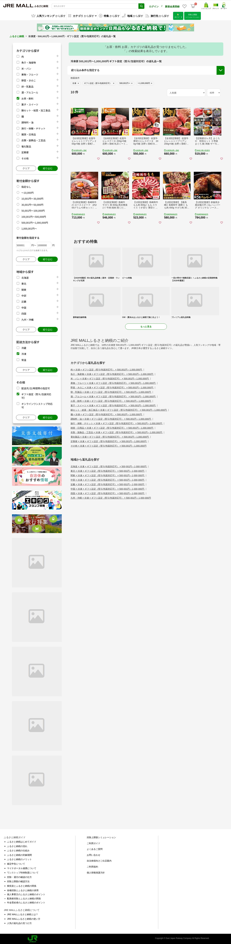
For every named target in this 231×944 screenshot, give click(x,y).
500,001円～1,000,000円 (34, 222)
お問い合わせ (93, 854)
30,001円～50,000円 (32, 204)
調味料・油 (27, 122)
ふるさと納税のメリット (19, 859)
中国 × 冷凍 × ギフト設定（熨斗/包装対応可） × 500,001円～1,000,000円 (108, 488)
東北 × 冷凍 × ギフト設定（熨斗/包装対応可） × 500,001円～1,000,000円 (108, 470)
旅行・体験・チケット (33, 128)
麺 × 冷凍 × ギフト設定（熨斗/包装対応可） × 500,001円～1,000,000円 (107, 414)
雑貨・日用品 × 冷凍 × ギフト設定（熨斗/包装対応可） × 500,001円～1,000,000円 (112, 427)
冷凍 (23, 353)
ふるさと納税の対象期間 (19, 854)
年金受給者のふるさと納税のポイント (26, 902)
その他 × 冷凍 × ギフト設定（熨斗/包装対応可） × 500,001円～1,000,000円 (108, 445)
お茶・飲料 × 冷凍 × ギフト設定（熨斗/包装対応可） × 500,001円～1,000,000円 (111, 400)
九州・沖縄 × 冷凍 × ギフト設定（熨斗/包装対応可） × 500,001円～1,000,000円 (111, 497)
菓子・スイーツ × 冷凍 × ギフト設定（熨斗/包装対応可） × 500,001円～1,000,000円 (113, 405)
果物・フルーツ (29, 74)
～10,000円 (27, 192)
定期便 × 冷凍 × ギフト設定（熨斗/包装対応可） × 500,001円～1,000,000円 (109, 441)
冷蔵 (23, 347)
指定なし (26, 186)
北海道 (25, 277)
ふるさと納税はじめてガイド (21, 841)
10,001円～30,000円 (32, 198)
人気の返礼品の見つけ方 (19, 922)
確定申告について (16, 863)
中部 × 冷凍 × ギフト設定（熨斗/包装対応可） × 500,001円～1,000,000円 (108, 479)
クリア (26, 168)
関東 (23, 289)
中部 (23, 295)
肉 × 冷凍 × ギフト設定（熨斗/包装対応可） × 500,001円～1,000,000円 (107, 369)
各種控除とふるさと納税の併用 (22, 889)
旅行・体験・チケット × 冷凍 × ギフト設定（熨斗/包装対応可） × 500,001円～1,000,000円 (117, 423)
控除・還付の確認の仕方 (19, 876)
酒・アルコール (29, 92)
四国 (23, 313)
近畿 (23, 301)
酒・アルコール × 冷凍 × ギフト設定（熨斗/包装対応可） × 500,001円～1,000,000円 (113, 396)
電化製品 (26, 146)
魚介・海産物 (28, 62)
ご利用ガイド (93, 843)
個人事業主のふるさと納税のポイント (26, 894)
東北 (23, 283)
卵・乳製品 (27, 86)
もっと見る (146, 326)
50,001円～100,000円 (33, 210)
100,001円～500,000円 (33, 216)
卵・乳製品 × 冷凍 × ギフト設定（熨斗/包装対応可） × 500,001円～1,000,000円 (111, 391)
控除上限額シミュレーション (101, 837)
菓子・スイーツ (29, 104)
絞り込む (47, 168)
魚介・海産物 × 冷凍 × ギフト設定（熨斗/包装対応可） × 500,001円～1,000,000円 (112, 373)
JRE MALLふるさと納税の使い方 (23, 918)
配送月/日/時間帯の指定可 (35, 387)
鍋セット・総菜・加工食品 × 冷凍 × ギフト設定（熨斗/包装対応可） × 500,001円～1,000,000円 (119, 409)
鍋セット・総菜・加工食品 (35, 110)
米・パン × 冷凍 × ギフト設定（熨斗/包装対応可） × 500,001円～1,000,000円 (110, 378)
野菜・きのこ (28, 80)
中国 (23, 307)
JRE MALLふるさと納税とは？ (22, 914)
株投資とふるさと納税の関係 (21, 885)
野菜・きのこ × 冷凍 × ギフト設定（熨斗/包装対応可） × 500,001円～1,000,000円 (112, 387)
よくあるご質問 (95, 848)
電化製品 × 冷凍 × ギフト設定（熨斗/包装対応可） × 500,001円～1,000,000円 (110, 436)
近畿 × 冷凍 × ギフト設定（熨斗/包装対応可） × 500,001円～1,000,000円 (108, 484)
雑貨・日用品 (28, 134)
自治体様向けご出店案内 (99, 860)
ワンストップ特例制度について (22, 872)
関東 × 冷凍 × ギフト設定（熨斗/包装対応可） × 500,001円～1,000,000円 (108, 475)
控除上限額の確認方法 (18, 881)
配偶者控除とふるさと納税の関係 (24, 898)
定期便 (25, 152)
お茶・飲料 (27, 98)
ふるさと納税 (17, 35)
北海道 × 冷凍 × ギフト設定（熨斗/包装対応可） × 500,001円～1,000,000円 (109, 466)
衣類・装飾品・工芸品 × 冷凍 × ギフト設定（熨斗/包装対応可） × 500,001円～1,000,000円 (117, 432)
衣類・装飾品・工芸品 (33, 140)
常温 (23, 359)
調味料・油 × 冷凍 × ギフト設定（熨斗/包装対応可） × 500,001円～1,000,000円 (111, 418)
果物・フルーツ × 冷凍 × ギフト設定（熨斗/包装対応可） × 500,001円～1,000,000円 (113, 382)
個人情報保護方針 (96, 872)
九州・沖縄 (27, 319)
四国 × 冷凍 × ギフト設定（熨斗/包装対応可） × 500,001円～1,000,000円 (108, 493)
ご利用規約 (92, 866)
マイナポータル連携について (21, 868)
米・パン (26, 68)
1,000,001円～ (29, 228)
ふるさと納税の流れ (17, 845)
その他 (25, 157)
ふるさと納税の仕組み (18, 850)
